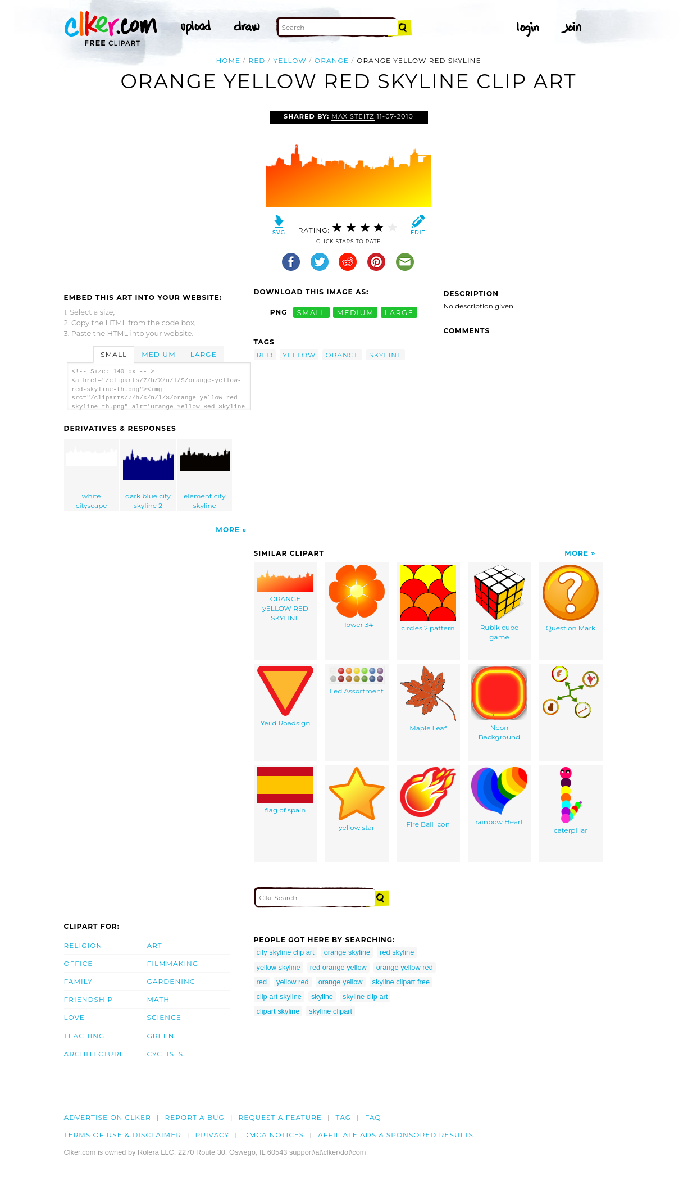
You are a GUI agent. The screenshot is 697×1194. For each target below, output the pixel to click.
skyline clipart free (401, 982)
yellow (290, 60)
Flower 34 (357, 597)
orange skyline (347, 952)
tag (343, 1117)
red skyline (397, 952)
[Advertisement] (158, 195)
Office (78, 963)
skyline (385, 355)
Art (154, 945)
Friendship (88, 999)
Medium (158, 354)
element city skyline (205, 475)
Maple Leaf (428, 699)
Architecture (94, 1054)
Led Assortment (357, 680)
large (399, 312)
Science (164, 1017)
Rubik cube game (499, 603)
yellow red (292, 982)
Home (228, 60)
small (311, 312)
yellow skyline (278, 967)
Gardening (171, 981)
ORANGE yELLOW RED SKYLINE (285, 593)
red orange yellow (338, 967)
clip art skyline (279, 996)
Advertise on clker (107, 1117)
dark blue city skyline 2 (148, 475)
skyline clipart (330, 1011)
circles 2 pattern (428, 598)
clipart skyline (278, 1011)
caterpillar (570, 800)
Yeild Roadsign (285, 696)
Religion (83, 945)
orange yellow (340, 982)
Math (158, 999)
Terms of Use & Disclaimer (123, 1135)
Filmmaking (173, 963)
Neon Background (499, 703)
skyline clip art (365, 996)
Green (161, 1036)
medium (354, 312)
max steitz (352, 116)
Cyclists (165, 1054)
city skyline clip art (286, 952)
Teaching (84, 1036)
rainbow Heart (499, 796)
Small (114, 354)
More (228, 529)
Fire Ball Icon (428, 797)
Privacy (212, 1135)
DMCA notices (273, 1135)
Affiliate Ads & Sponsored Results (395, 1135)
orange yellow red (404, 967)
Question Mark (571, 598)
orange (332, 60)
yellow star (357, 799)
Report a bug (195, 1117)
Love (74, 1017)
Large (203, 354)
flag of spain (285, 790)
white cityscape (91, 475)
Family (78, 981)
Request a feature (280, 1117)
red (256, 60)
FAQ (373, 1117)
